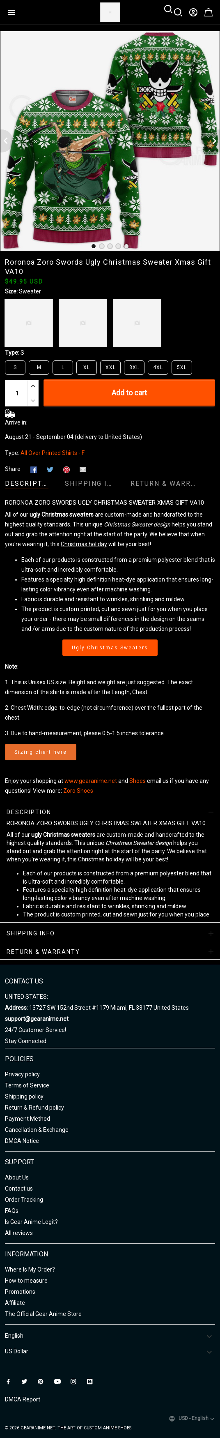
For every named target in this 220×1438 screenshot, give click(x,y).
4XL (158, 367)
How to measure (26, 1280)
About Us (17, 1177)
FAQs (11, 1210)
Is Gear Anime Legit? (31, 1222)
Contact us (19, 1188)
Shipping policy (24, 1096)
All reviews (19, 1233)
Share (13, 469)
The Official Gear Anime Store (43, 1314)
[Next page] (213, 140)
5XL (182, 367)
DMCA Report (22, 1399)
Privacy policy (22, 1074)
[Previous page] (6, 140)
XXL (110, 367)
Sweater (30, 291)
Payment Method (27, 1118)
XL (86, 367)
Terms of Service (27, 1085)
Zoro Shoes (78, 790)
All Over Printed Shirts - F (53, 453)
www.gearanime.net (90, 781)
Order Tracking (24, 1199)
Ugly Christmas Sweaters (110, 648)
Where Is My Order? (30, 1269)
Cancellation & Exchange (37, 1129)
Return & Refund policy (34, 1107)
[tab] (93, 246)
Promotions (20, 1291)
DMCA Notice (22, 1141)
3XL (134, 367)
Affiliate (15, 1303)
